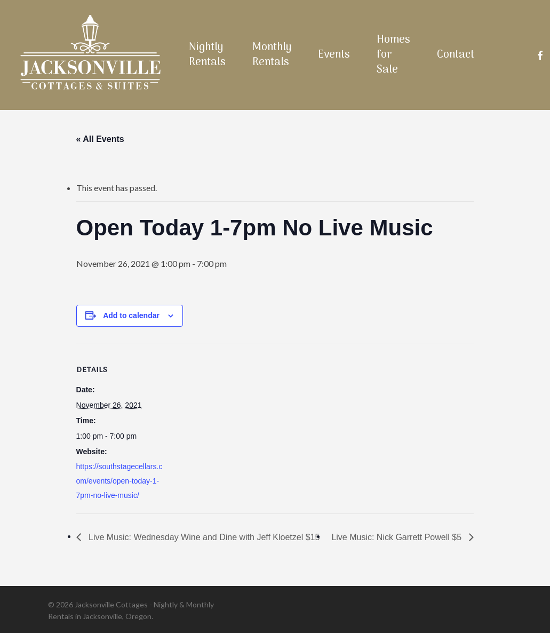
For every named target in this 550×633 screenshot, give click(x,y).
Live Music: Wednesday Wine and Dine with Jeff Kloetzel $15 (203, 537)
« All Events (100, 139)
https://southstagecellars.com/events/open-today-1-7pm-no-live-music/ (119, 481)
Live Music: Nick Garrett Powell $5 (397, 537)
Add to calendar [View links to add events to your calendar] (131, 315)
